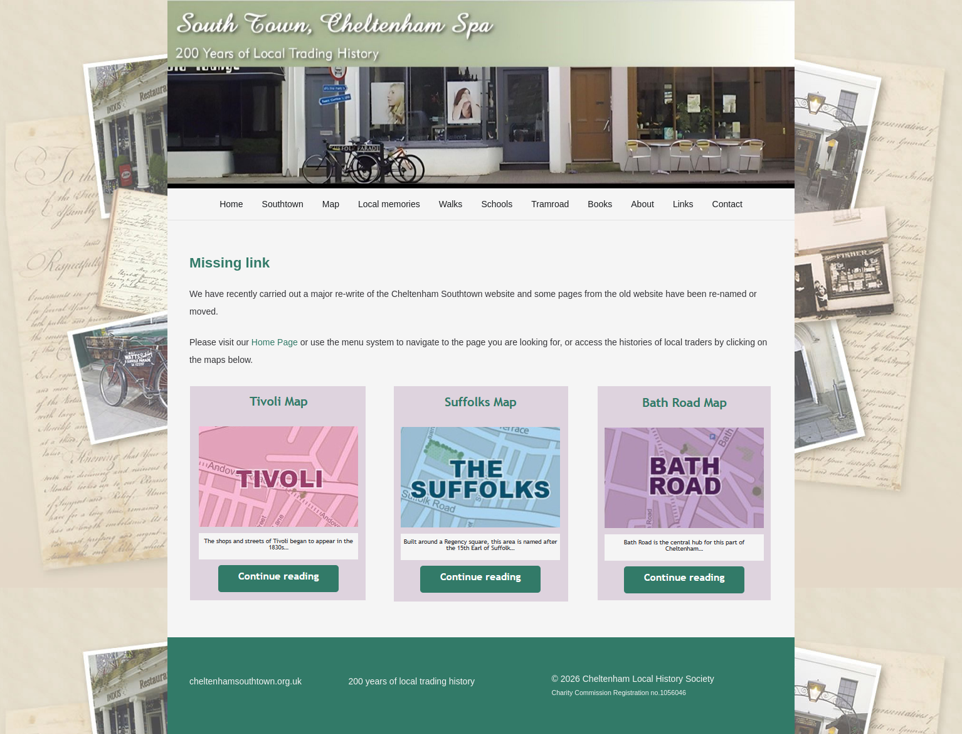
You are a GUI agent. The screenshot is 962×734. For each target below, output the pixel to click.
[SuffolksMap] (481, 494)
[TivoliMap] (277, 493)
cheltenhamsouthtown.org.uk (245, 681)
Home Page (274, 342)
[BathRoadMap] (684, 493)
